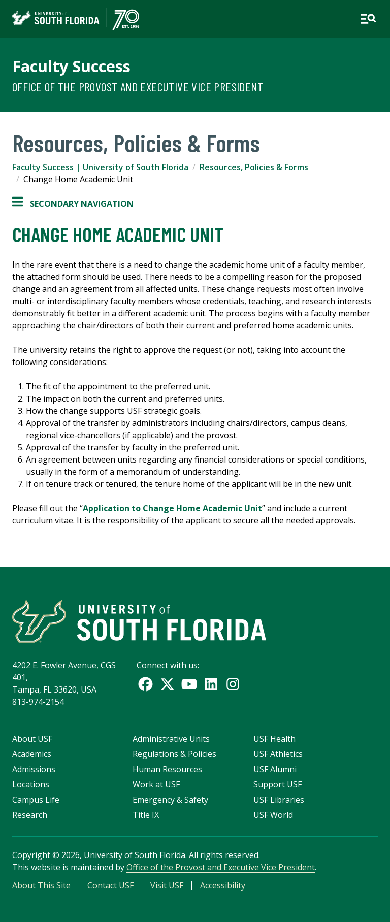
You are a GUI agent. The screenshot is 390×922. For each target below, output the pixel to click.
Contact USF (110, 885)
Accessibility (222, 885)
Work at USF (156, 784)
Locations (30, 784)
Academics (31, 754)
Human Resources (167, 769)
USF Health (274, 738)
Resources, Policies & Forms (254, 167)
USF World (273, 814)
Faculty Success (71, 66)
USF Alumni (275, 769)
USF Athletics (278, 754)
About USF (32, 738)
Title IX (146, 814)
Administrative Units (171, 738)
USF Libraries (278, 799)
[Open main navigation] (368, 18)
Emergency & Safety (170, 799)
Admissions (33, 769)
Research (29, 814)
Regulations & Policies (174, 754)
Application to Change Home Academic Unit (172, 508)
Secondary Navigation (73, 203)
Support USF (277, 784)
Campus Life (35, 799)
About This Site (41, 885)
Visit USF (166, 885)
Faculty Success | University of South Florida (100, 167)
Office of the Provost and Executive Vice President (137, 86)
